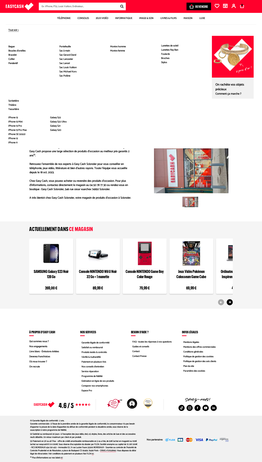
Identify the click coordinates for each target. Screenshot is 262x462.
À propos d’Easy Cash (42, 332)
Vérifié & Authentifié (90, 357)
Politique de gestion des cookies (198, 357)
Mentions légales (190, 342)
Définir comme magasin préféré (99, 49)
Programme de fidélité (91, 377)
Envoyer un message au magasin (49, 108)
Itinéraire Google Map (175, 121)
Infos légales (190, 332)
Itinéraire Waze (211, 121)
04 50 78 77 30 (39, 103)
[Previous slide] (221, 302)
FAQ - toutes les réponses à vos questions (151, 342)
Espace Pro (85, 392)
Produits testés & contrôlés (93, 352)
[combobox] (82, 6)
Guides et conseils (140, 347)
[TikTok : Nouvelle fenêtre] (181, 408)
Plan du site (187, 367)
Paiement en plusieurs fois (93, 362)
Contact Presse (138, 357)
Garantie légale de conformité (95, 342)
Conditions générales (192, 352)
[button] (190, 202)
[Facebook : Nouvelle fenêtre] (197, 408)
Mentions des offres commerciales (199, 347)
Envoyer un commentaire (45, 113)
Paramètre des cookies (193, 372)
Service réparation (89, 372)
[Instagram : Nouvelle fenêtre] (189, 408)
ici (93, 453)
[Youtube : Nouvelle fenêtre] (206, 408)
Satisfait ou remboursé (91, 347)
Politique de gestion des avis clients (199, 362)
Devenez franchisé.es (39, 357)
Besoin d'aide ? (140, 332)
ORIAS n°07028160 (108, 450)
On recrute (34, 367)
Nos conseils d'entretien (92, 367)
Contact (135, 352)
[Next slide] (230, 302)
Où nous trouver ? (38, 362)
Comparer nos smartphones (94, 387)
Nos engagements (38, 347)
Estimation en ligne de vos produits (97, 382)
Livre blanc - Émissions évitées (44, 352)
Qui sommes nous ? (39, 342)
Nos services (88, 332)
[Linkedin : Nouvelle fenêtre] (214, 408)
